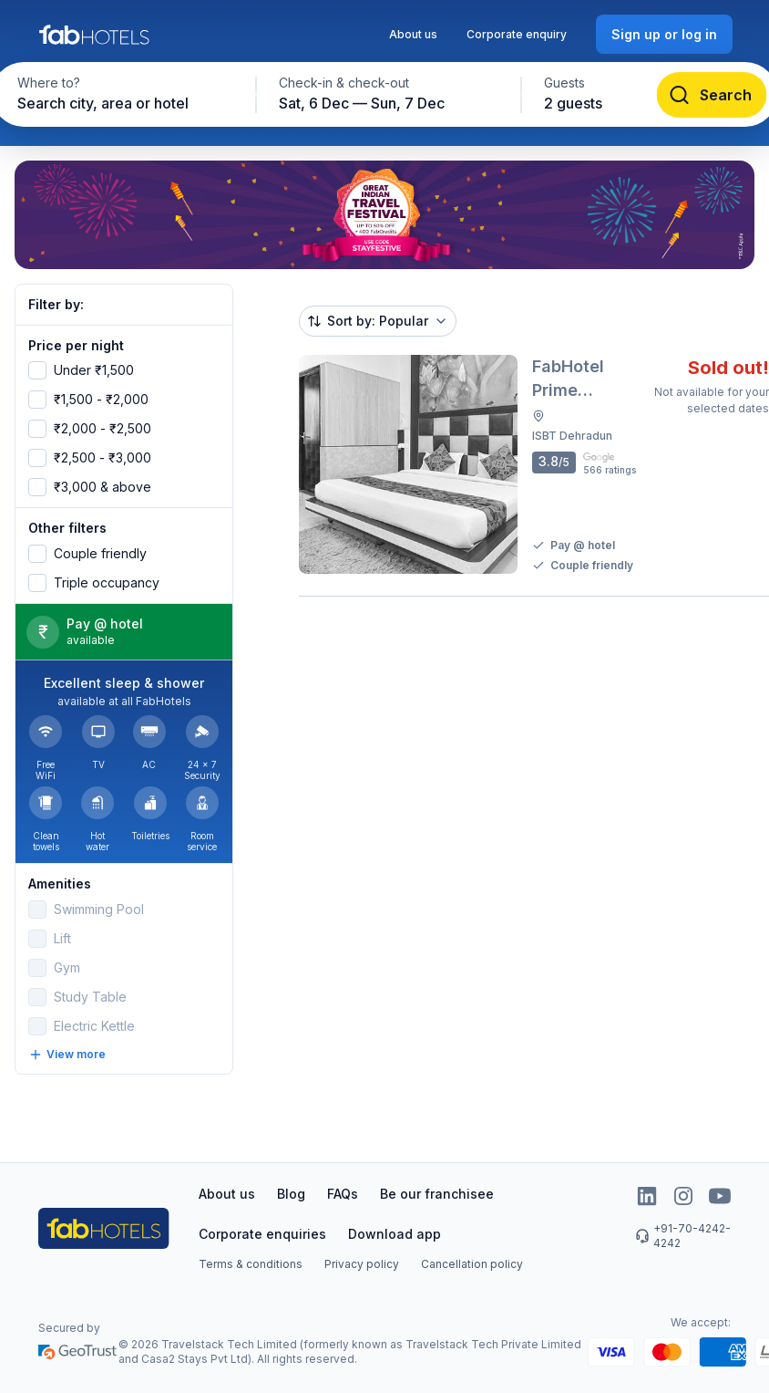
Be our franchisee (437, 1193)
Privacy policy (361, 1264)
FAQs (342, 1193)
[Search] (712, 95)
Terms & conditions (250, 1264)
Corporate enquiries (262, 1234)
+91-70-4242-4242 (683, 1235)
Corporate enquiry (517, 34)
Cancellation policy (472, 1264)
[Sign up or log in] (664, 34)
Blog (291, 1193)
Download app (394, 1234)
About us (413, 34)
